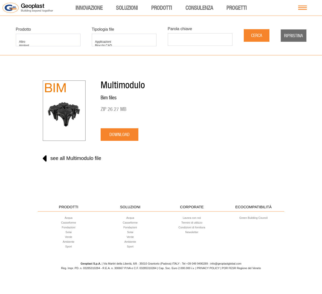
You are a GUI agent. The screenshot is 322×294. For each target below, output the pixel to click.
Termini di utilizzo (192, 222)
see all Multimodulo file (72, 158)
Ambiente (68, 241)
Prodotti (161, 8)
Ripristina (293, 35)
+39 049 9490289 (197, 263)
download (119, 134)
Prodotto (23, 29)
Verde (68, 236)
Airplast (48, 46)
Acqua (68, 217)
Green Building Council (253, 217)
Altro (48, 42)
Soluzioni (127, 8)
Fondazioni (68, 227)
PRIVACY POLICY (208, 268)
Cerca (256, 35)
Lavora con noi (192, 217)
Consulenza (199, 8)
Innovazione (89, 8)
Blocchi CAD (124, 46)
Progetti (236, 8)
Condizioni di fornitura (191, 227)
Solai (68, 232)
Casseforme (68, 222)
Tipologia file (103, 29)
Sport (68, 246)
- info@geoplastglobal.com (225, 263)
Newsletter (191, 232)
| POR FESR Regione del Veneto (240, 268)
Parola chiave (180, 29)
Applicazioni (124, 42)
